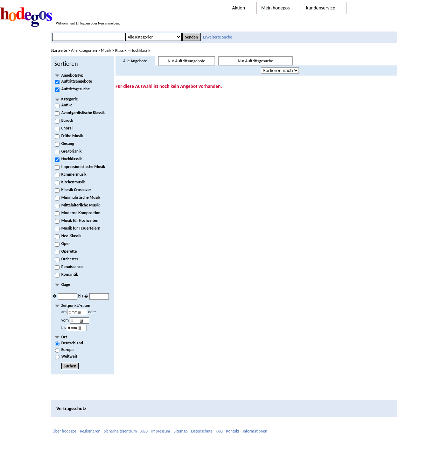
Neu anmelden (108, 23)
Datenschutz (201, 431)
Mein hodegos (279, 8)
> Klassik (119, 50)
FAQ (219, 431)
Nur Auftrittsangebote (186, 60)
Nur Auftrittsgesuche (255, 60)
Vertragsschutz (71, 409)
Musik (106, 50)
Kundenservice (324, 8)
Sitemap (181, 431)
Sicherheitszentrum (120, 431)
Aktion (242, 8)
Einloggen (83, 23)
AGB (144, 431)
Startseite (59, 50)
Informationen (255, 431)
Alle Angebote (135, 60)
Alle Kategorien (84, 50)
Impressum (160, 431)
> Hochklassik (138, 50)
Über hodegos (64, 431)
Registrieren (90, 431)
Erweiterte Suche (217, 37)
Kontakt (232, 431)
